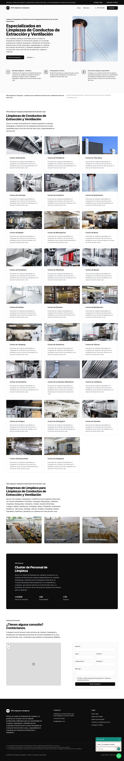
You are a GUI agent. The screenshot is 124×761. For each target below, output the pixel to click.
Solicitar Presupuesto (15, 57)
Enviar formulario (95, 684)
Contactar (112, 8)
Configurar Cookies (97, 725)
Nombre (78, 646)
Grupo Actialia (114, 755)
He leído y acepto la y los (94, 679)
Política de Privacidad (95, 678)
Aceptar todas (98, 2)
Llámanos (31, 57)
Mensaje (78, 669)
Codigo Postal (80, 661)
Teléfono (99, 654)
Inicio (79, 8)
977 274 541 (100, 8)
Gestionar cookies (112, 2)
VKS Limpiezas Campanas (18, 8)
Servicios (87, 8)
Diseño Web (105, 755)
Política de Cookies (97, 716)
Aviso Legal (94, 714)
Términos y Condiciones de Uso (100, 722)
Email (77, 654)
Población (99, 661)
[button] (33, 664)
